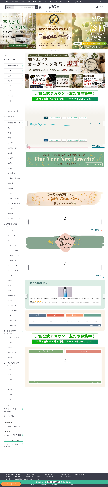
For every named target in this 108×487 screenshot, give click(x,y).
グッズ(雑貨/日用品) (73, 118)
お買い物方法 (66, 474)
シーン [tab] (92, 315)
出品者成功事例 (52, 474)
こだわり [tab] (56, 315)
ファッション (83, 118)
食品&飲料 (57, 118)
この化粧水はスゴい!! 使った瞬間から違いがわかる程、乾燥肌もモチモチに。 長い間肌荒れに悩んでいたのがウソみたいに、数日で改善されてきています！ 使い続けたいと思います (65, 303)
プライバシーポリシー (70, 485)
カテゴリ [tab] (37, 315)
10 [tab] (58, 50)
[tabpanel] (18, 31)
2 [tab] (47, 50)
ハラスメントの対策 (67, 477)
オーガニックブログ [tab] (46, 351)
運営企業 (43, 485)
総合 (46, 118)
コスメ (64, 118)
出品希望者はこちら (34, 474)
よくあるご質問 (82, 474)
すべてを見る (96, 382)
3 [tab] (48, 50)
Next (106, 24)
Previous (1, 24)
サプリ (51, 118)
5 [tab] (51, 50)
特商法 (32, 485)
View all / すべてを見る (93, 325)
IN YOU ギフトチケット (13, 477)
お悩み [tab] (74, 315)
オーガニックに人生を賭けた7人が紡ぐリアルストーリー (24, 479)
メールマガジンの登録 (34, 477)
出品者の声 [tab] (83, 351)
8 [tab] (55, 50)
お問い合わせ (51, 477)
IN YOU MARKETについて (14, 474)
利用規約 (55, 485)
